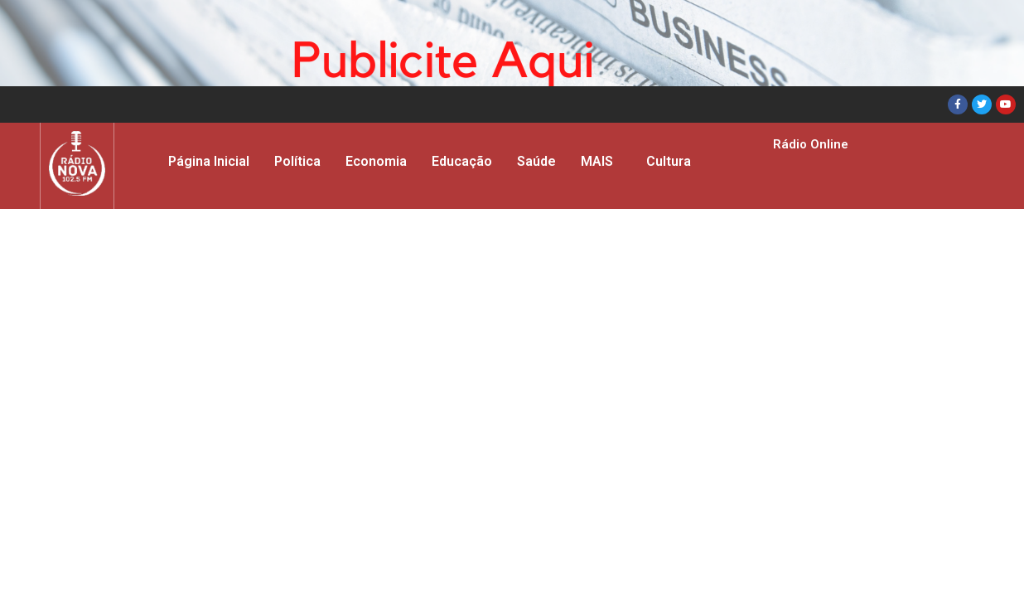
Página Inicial (208, 161)
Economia (376, 161)
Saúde (536, 161)
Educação (462, 161)
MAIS (597, 161)
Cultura (668, 161)
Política (297, 161)
